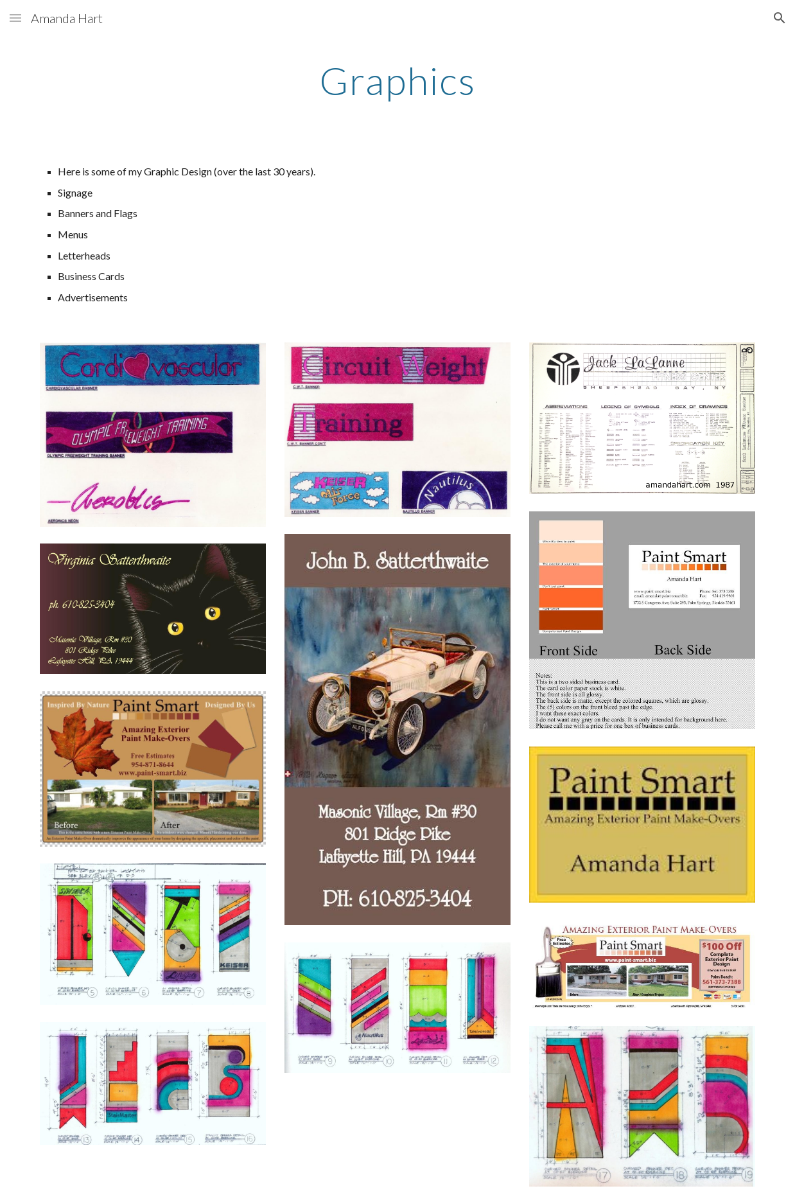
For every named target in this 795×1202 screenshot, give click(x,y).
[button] (15, 17)
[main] (397, 80)
